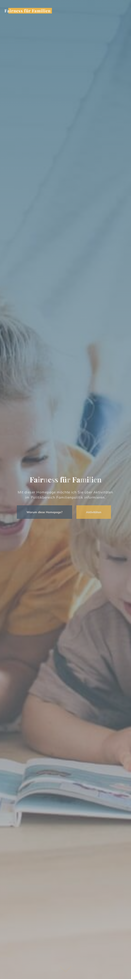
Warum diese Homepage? (42, 512)
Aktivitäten (91, 512)
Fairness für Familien (27, 10)
